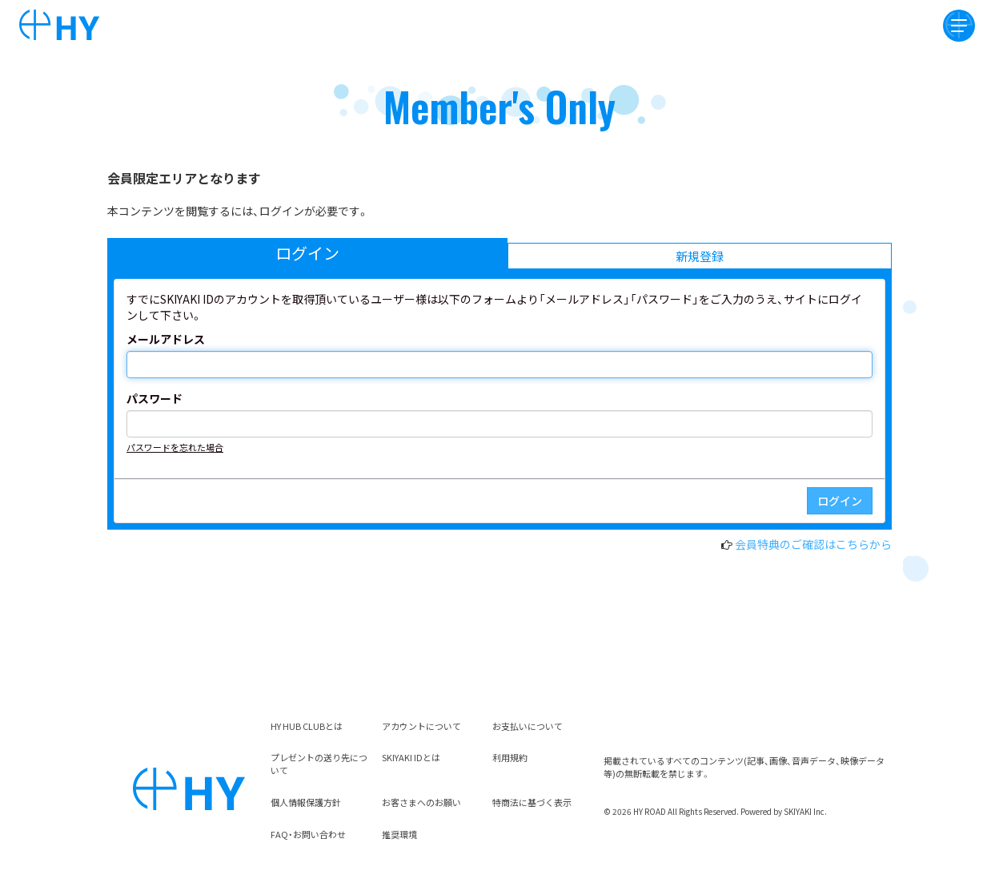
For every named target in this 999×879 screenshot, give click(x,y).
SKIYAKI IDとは (411, 757)
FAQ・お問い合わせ (308, 834)
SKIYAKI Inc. (805, 811)
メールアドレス (165, 339)
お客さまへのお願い (421, 802)
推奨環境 (399, 834)
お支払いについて (527, 726)
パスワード (154, 398)
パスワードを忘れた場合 (174, 447)
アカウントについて (421, 726)
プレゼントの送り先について (319, 763)
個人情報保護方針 (306, 802)
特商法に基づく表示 (532, 802)
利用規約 (510, 757)
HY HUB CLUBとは (307, 726)
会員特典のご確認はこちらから (813, 544)
